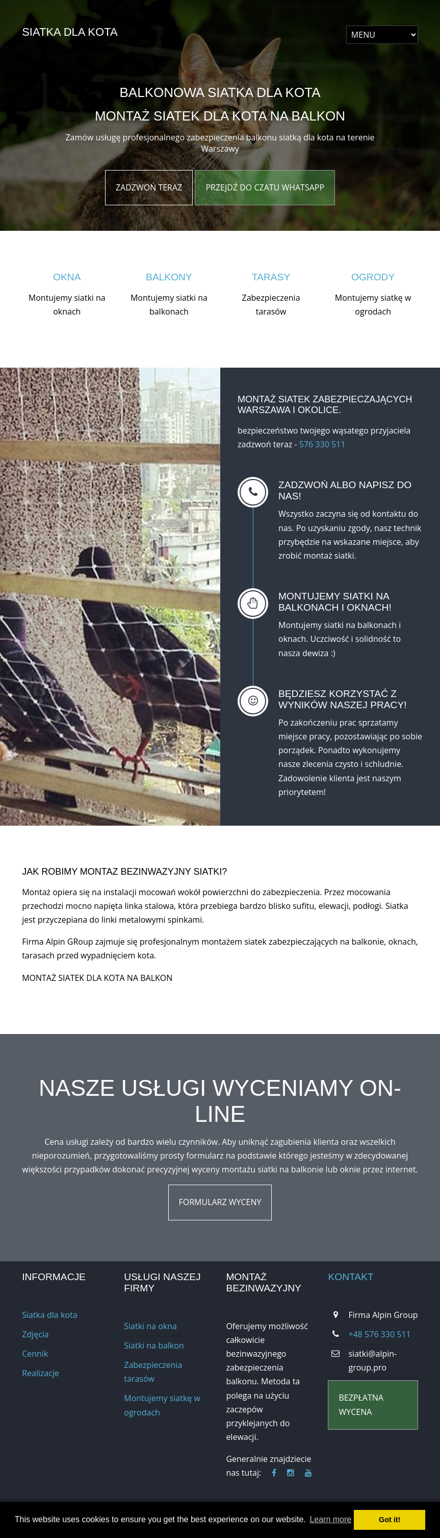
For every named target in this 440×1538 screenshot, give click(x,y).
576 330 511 (322, 444)
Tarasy (271, 277)
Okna (67, 277)
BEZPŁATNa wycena (361, 1404)
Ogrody (373, 277)
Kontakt (350, 1276)
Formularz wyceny (220, 1202)
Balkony (169, 277)
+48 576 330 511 (379, 1334)
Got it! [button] (389, 1520)
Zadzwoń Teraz (149, 187)
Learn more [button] (330, 1519)
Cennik (35, 1353)
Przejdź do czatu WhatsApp (264, 187)
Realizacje (40, 1373)
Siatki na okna (150, 1326)
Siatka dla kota (69, 32)
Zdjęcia (35, 1334)
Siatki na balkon (154, 1345)
